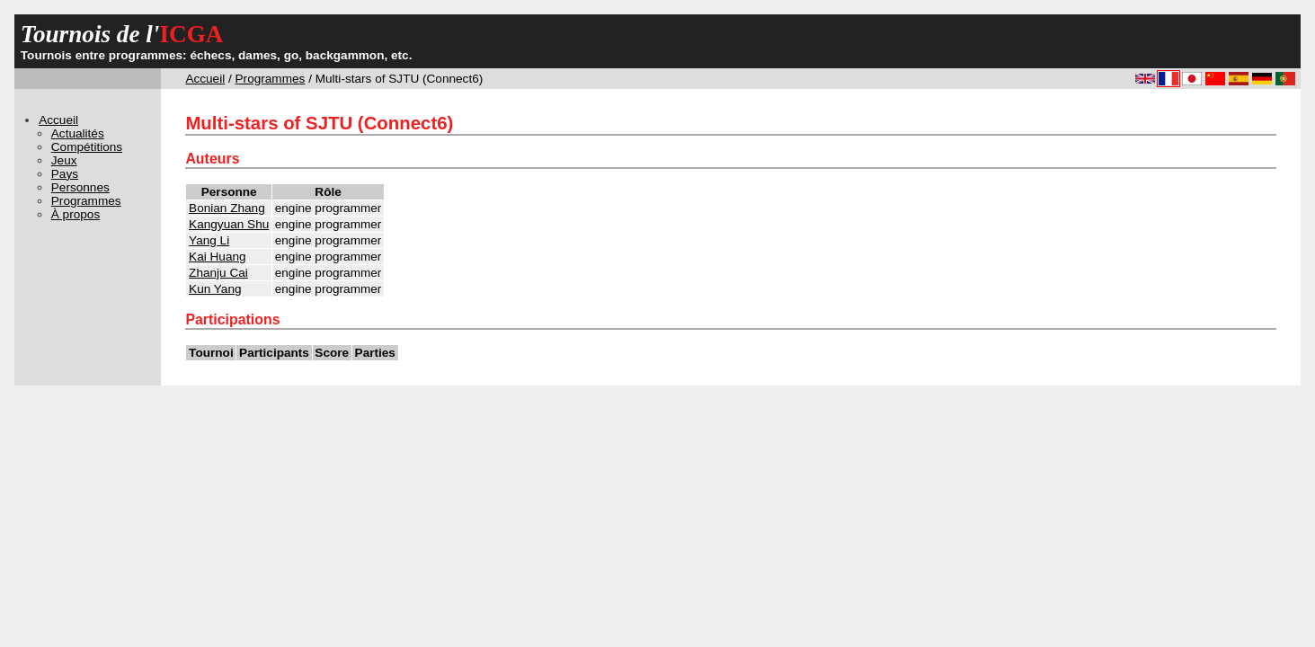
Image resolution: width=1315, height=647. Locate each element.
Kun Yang (215, 289)
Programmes (270, 78)
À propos (75, 214)
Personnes (80, 187)
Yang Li (209, 240)
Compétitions (86, 147)
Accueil (205, 78)
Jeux (64, 160)
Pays (64, 174)
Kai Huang (217, 256)
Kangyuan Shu (229, 224)
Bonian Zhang (227, 208)
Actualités (77, 133)
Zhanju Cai (218, 272)
